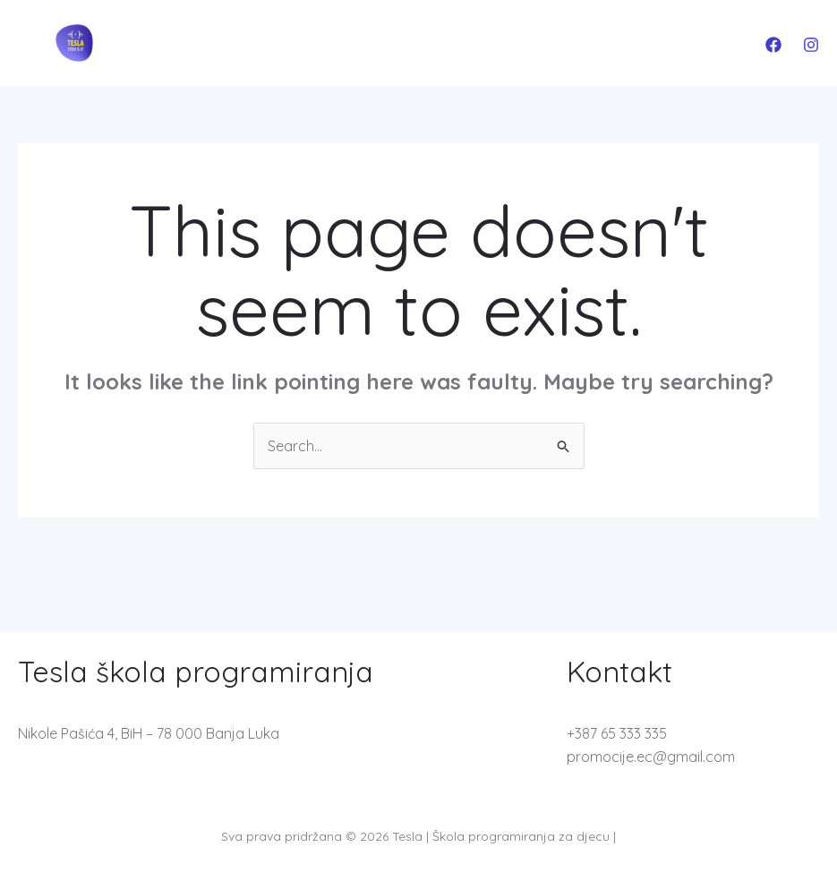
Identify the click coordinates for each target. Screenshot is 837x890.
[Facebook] (773, 45)
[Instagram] (811, 45)
